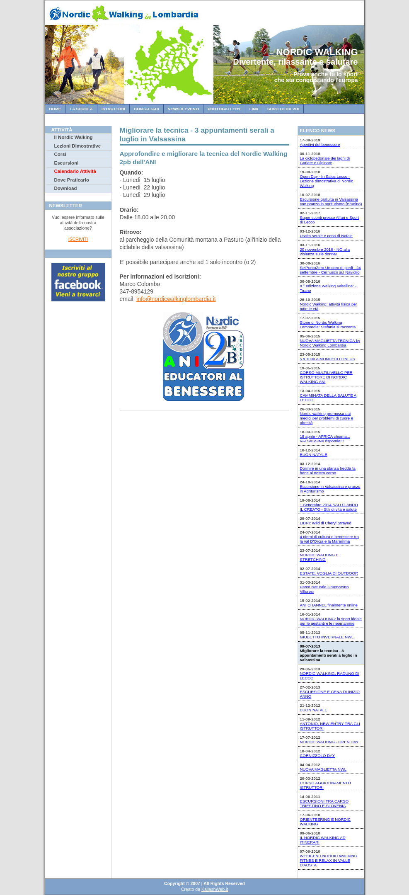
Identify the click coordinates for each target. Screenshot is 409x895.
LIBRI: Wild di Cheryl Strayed (325, 523)
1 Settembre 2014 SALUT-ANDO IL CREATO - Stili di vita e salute (329, 507)
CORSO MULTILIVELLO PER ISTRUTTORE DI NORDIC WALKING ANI (326, 377)
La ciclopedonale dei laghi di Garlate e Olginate (325, 160)
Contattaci (146, 109)
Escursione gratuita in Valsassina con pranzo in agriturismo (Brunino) (331, 201)
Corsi (60, 154)
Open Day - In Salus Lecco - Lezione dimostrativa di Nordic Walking (326, 181)
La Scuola (81, 109)
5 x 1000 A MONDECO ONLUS (327, 359)
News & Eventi (183, 109)
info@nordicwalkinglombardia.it (175, 299)
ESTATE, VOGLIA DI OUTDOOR (329, 573)
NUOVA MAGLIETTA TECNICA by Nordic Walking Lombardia (330, 342)
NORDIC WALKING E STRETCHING (319, 557)
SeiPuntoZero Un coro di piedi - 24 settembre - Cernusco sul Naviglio (330, 269)
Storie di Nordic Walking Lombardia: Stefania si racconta (328, 324)
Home (55, 109)
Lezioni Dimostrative (77, 145)
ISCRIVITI (78, 239)
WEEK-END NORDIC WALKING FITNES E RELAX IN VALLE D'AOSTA (329, 860)
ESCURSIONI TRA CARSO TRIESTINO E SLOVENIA (324, 803)
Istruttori (113, 109)
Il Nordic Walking (73, 137)
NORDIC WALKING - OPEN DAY (329, 742)
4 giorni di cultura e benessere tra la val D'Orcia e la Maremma (329, 538)
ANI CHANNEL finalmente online (329, 605)
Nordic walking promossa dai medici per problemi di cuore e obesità (326, 418)
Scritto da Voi (283, 109)
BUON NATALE (313, 454)
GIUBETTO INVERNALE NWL (327, 637)
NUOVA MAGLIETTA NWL (323, 769)
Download (65, 188)
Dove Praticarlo (71, 179)
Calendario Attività (75, 171)
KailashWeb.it (214, 889)
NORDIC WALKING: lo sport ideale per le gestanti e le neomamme (331, 621)
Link (254, 109)
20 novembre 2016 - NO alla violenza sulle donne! (325, 251)
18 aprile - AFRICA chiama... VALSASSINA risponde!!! (325, 438)
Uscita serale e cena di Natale (326, 235)
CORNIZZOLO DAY (317, 755)
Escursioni (66, 162)
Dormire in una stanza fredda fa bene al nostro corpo (328, 470)
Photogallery (224, 109)
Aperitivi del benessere (320, 144)
